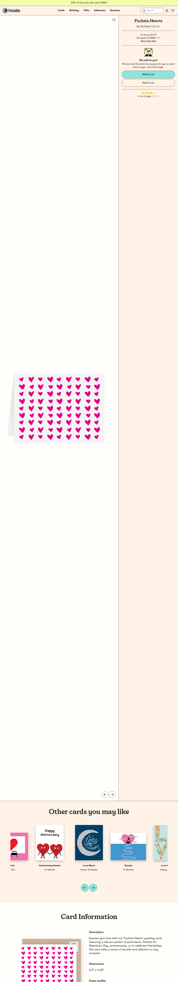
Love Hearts (30, 865)
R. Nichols (109, 870)
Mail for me (148, 74)
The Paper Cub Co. (150, 26)
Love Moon (148, 865)
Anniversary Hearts (108, 865)
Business (115, 10)
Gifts (86, 10)
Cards (61, 10)
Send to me (148, 83)
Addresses (100, 10)
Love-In (69, 865)
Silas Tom (69, 870)
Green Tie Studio (148, 870)
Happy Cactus (30, 870)
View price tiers (148, 41)
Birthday (74, 10)
